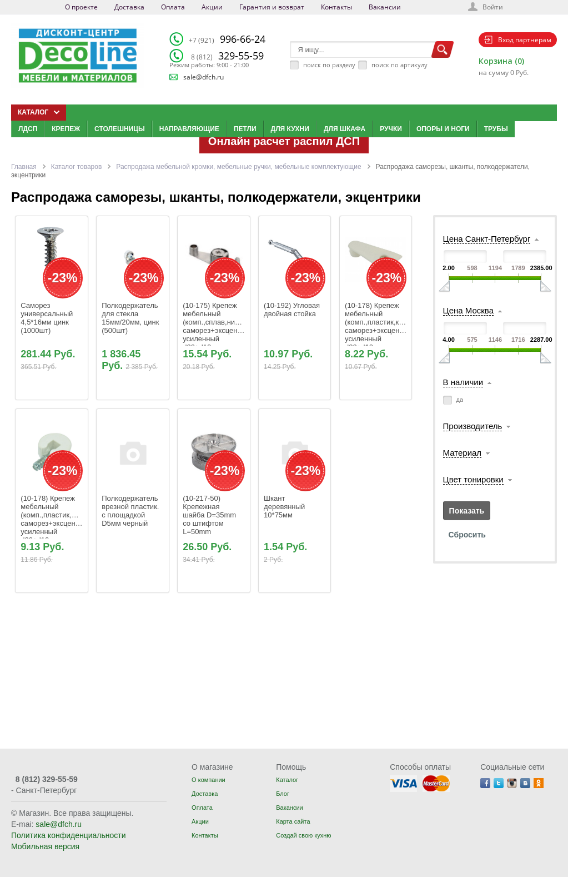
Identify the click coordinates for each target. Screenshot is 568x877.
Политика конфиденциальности (68, 835)
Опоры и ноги (443, 129)
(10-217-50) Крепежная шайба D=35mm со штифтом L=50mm (210, 515)
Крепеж (66, 129)
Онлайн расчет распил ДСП (284, 141)
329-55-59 (227, 55)
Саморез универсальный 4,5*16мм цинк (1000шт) (48, 318)
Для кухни (290, 129)
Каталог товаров (76, 167)
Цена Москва (468, 310)
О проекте (81, 7)
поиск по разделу (329, 65)
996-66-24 (227, 39)
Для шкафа (344, 129)
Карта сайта (293, 821)
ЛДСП (27, 129)
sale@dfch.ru (203, 77)
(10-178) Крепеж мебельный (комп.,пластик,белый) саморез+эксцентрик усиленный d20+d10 (59, 519)
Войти (492, 7)
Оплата (173, 7)
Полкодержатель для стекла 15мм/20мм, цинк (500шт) (131, 318)
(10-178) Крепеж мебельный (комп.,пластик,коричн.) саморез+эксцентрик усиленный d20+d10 (385, 326)
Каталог (287, 779)
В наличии (463, 382)
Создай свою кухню (303, 835)
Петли (245, 129)
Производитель (472, 426)
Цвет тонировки (473, 479)
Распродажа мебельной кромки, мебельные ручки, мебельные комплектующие (238, 167)
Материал (462, 452)
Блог (282, 793)
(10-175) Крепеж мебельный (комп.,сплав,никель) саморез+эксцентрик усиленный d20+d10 (218, 326)
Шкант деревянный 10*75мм (286, 506)
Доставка (129, 7)
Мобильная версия (45, 846)
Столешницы (119, 129)
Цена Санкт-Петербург (487, 238)
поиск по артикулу (399, 65)
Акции (212, 7)
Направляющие (189, 129)
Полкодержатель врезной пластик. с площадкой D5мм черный (131, 510)
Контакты (336, 7)
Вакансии (385, 7)
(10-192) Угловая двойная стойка (292, 309)
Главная (24, 167)
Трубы (496, 129)
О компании (208, 779)
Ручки (391, 129)
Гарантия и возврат (271, 7)
